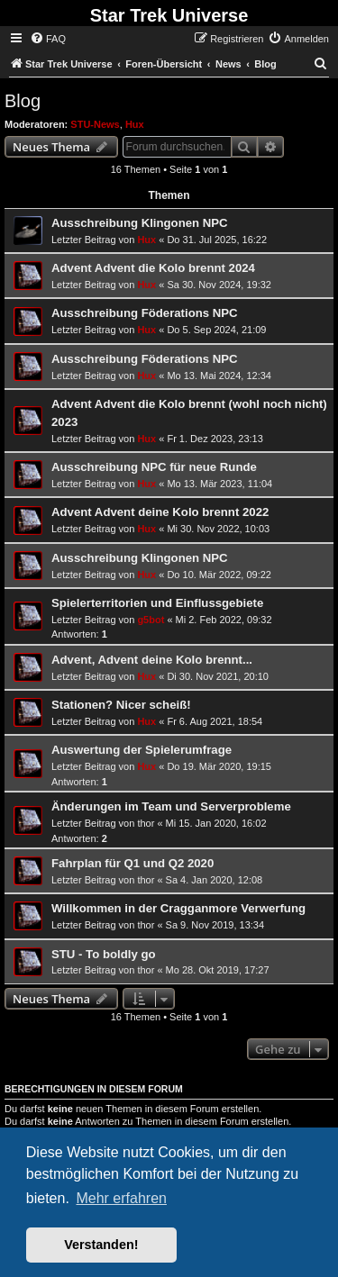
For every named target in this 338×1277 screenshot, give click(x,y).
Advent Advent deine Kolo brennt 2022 (160, 512)
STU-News (94, 124)
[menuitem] (48, 39)
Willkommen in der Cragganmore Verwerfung (178, 908)
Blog (23, 101)
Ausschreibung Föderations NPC (144, 313)
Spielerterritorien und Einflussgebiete (157, 603)
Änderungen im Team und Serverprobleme (171, 806)
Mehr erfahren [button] (121, 1198)
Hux (134, 124)
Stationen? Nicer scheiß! (121, 704)
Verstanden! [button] (101, 1244)
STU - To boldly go (103, 954)
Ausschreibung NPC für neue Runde (154, 467)
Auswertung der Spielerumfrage (141, 749)
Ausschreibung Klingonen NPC (139, 223)
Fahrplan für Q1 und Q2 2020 (132, 863)
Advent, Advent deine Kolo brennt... (151, 659)
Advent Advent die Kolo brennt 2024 (153, 268)
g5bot (150, 619)
